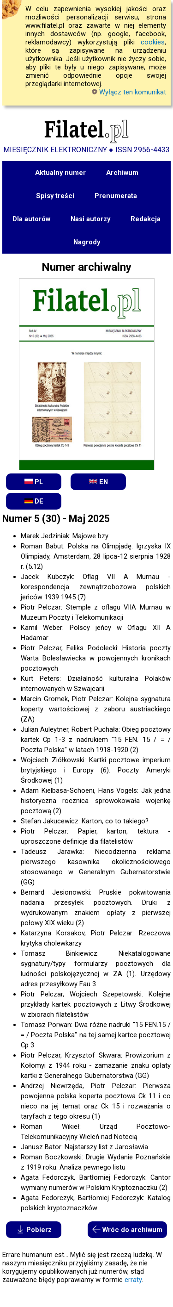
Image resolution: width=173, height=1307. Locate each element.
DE (33, 501)
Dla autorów (31, 219)
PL (33, 481)
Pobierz (34, 1229)
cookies (153, 42)
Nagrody (86, 242)
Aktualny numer (60, 172)
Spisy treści (55, 196)
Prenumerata (116, 196)
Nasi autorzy (90, 219)
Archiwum (122, 172)
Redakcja (146, 219)
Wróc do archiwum (127, 1229)
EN (98, 481)
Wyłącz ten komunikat (129, 92)
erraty (133, 1280)
